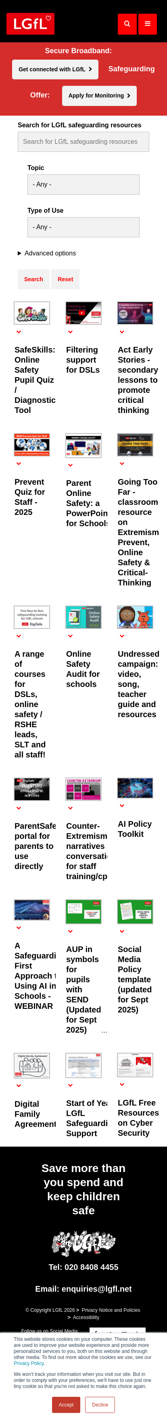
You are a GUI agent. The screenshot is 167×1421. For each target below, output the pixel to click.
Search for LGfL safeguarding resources (79, 125)
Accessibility (86, 1317)
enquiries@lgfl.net (97, 1288)
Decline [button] (100, 1405)
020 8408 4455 (91, 1267)
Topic (35, 168)
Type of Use (45, 210)
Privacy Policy (29, 1363)
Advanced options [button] (50, 253)
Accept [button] (66, 1405)
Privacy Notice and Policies (111, 1310)
